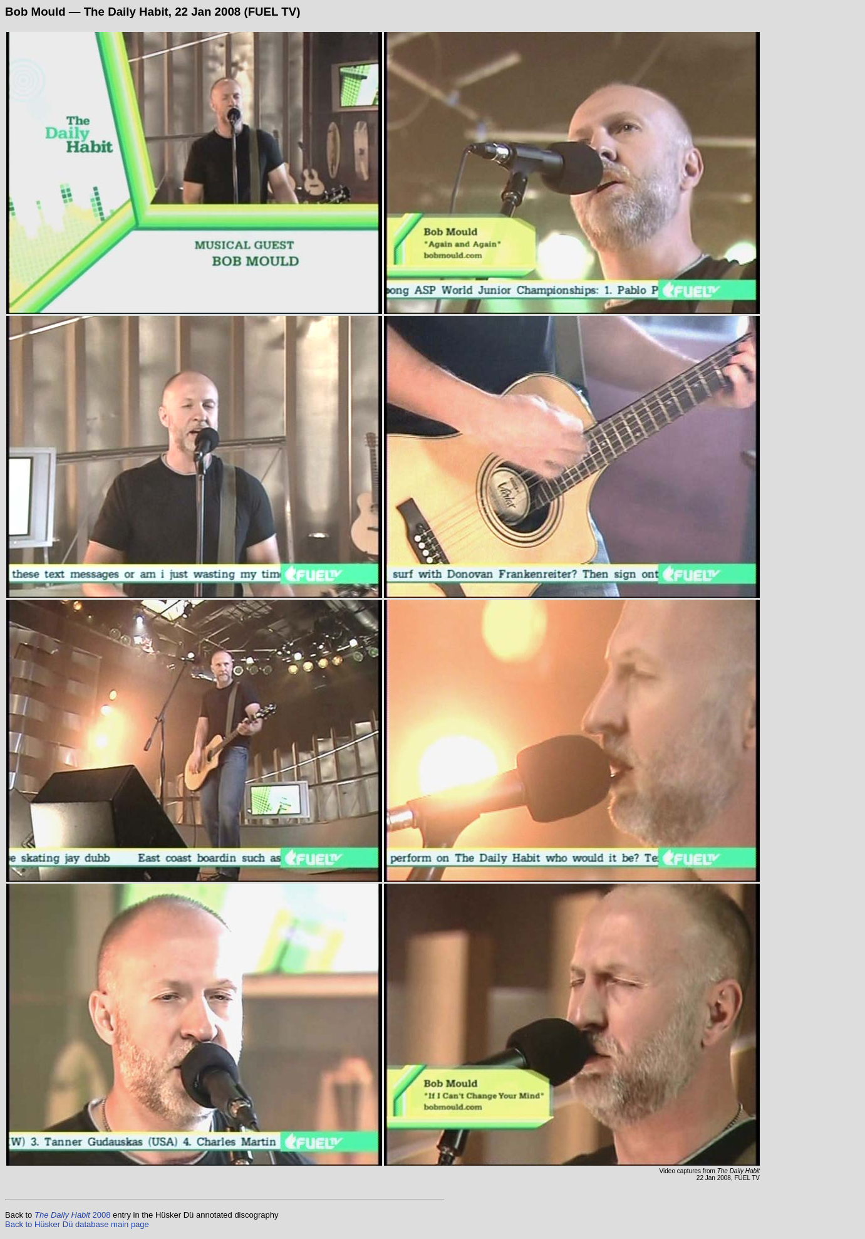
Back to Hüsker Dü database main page (77, 1224)
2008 (72, 1215)
